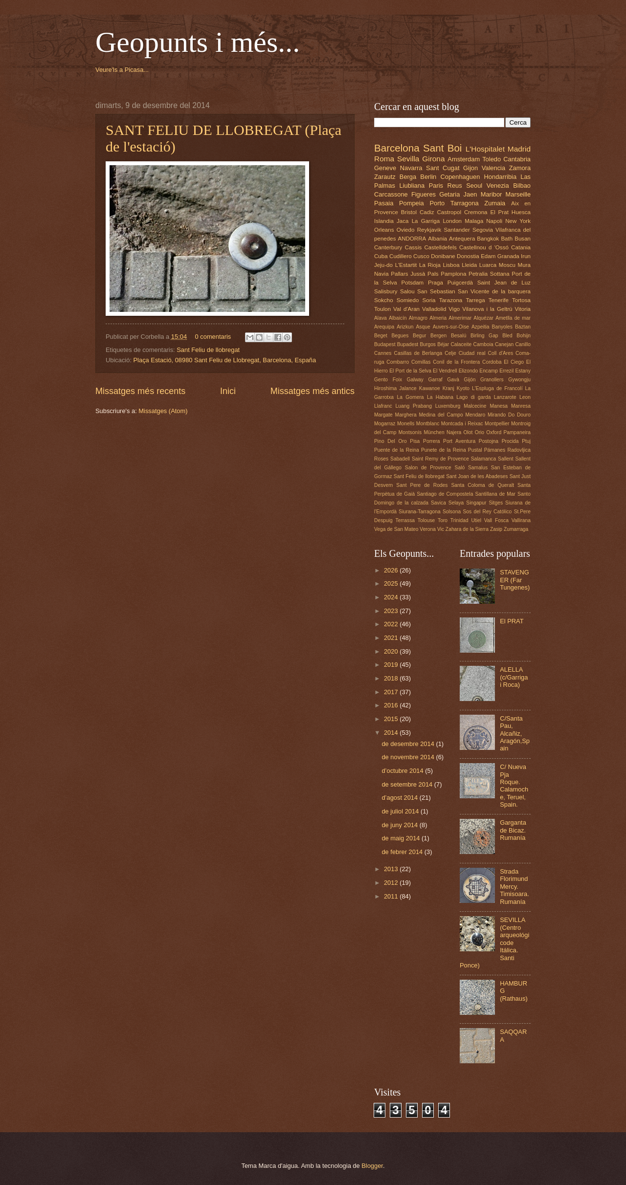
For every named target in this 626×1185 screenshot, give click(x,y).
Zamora (520, 168)
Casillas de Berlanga (418, 353)
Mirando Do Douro (509, 414)
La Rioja (430, 265)
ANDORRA (412, 238)
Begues (400, 335)
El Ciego (514, 362)
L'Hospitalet (485, 149)
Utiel (476, 520)
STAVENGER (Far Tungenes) (515, 580)
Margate (383, 414)
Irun (526, 256)
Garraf (435, 379)
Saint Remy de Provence (440, 458)
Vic (440, 529)
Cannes (383, 353)
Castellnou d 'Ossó (484, 247)
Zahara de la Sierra (467, 529)
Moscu (507, 265)
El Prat (499, 212)
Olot (468, 432)
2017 (392, 692)
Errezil (506, 370)
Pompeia (411, 203)
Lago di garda (473, 397)
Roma (384, 158)
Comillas (420, 362)
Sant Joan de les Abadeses (477, 476)
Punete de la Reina (443, 450)
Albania (437, 238)
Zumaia (494, 203)
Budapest (385, 344)
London (452, 221)
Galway (415, 379)
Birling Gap (484, 335)
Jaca (402, 221)
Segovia (482, 230)
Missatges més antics (312, 391)
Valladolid (434, 309)
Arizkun (405, 326)
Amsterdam (463, 159)
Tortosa (521, 300)
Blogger (372, 1165)
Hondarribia (500, 176)
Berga (408, 176)
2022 (392, 624)
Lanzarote (505, 397)
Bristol (409, 212)
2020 (392, 651)
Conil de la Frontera (456, 362)
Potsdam (413, 282)
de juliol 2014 (400, 811)
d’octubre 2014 (403, 770)
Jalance (408, 388)
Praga (435, 282)
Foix (397, 379)
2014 (392, 732)
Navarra (411, 168)
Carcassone (391, 194)
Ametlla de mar (513, 318)
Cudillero (400, 256)
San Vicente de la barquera (494, 291)
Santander (457, 230)
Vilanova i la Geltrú (487, 309)
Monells (405, 423)
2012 (392, 882)
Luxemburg (448, 406)
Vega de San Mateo (396, 529)
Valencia (493, 168)
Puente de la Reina (396, 450)
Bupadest (408, 344)
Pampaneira (517, 432)
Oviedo (406, 230)
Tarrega (475, 300)
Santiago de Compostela (445, 494)
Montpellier (497, 423)
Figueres (423, 194)
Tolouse (426, 520)
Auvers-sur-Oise (451, 326)
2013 (392, 869)
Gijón (469, 379)
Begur (419, 335)
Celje (450, 353)
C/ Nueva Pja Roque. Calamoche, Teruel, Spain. (514, 785)
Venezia (498, 185)
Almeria (438, 318)
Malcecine (475, 406)
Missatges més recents (140, 391)
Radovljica (519, 450)
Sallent (505, 458)
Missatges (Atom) (162, 411)
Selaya (456, 502)
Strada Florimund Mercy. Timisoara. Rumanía (514, 886)
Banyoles (502, 326)
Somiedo (408, 300)
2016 (392, 705)
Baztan (523, 326)
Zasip (496, 529)
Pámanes (495, 450)
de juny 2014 (400, 825)
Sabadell (400, 458)
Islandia (384, 221)
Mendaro (476, 414)
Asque (423, 326)
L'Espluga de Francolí (497, 388)
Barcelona (397, 148)
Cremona (476, 212)
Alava (380, 318)
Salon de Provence (428, 467)
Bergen (438, 335)
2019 (392, 664)
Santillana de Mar (495, 494)
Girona (433, 158)
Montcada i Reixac (462, 423)
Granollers (492, 379)
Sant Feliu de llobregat (208, 349)
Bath (507, 238)
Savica (438, 502)
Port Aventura (459, 441)
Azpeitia (480, 326)
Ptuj (526, 441)
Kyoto (463, 388)
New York (518, 221)
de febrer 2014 (402, 852)
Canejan (504, 344)
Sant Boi (442, 148)
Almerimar (459, 318)
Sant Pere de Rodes (421, 485)
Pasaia (383, 203)
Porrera (431, 441)
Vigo (454, 309)
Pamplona (453, 274)
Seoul (474, 185)
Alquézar (483, 318)
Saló (460, 467)
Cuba (381, 256)
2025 (392, 583)
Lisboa (451, 265)
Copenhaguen (460, 176)
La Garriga (426, 221)
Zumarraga (516, 529)
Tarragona (464, 203)
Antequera (462, 238)
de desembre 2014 (408, 743)
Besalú (458, 335)
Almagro (418, 318)
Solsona (452, 511)
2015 (392, 719)
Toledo (491, 159)
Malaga (474, 221)
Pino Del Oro (390, 441)
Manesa (499, 406)
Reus (454, 185)
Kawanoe (429, 388)
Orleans (384, 230)
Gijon (470, 168)
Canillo (522, 344)
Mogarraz (385, 423)
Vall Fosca (496, 520)
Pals (433, 274)
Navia (381, 274)
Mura (524, 265)
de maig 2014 (401, 838)
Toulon (382, 309)
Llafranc (383, 406)
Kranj (448, 388)
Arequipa (384, 326)
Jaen (470, 194)
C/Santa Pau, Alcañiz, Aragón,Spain (515, 733)
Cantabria (517, 159)
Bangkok (488, 238)
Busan (522, 238)
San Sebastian (436, 291)
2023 (392, 610)
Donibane (443, 256)
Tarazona (451, 300)
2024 (392, 597)
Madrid (519, 149)
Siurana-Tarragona (419, 511)
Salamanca (483, 458)
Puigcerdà (460, 282)
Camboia (483, 344)
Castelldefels (441, 247)
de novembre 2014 (408, 757)
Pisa (415, 441)
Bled (507, 335)
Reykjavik (429, 230)
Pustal (475, 450)
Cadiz (427, 212)
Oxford (493, 432)
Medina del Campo (441, 414)
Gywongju (519, 379)
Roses (381, 458)
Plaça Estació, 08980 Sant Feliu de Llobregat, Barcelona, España (225, 360)
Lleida (469, 265)
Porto (437, 203)
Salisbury (386, 291)
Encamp (488, 370)
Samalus (478, 467)
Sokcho (383, 300)
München (434, 432)
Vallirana (521, 520)
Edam (488, 256)
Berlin (428, 176)
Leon (525, 397)
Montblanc (428, 423)
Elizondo (468, 370)
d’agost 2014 (400, 797)
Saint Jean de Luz (504, 282)
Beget (380, 335)
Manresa (521, 406)
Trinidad (459, 520)
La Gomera (410, 397)
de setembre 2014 (407, 784)
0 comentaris (213, 336)
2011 (392, 896)
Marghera (406, 414)
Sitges (496, 502)
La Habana (440, 397)
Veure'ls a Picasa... (122, 69)
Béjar (443, 344)
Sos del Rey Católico (487, 511)
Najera (454, 432)
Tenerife (499, 300)
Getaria (449, 194)
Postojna (488, 441)
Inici (228, 391)
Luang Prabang (414, 406)
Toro (442, 520)
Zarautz (385, 176)
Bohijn (523, 335)
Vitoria (522, 309)
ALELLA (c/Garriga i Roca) (514, 677)
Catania (521, 247)
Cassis (413, 247)
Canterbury (388, 247)
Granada (508, 256)
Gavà (453, 379)
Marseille (518, 194)
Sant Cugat (442, 168)
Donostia (468, 256)
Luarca (487, 265)
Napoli (494, 221)
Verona (428, 529)
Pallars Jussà (408, 274)
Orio (479, 432)
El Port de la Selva (410, 370)
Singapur (476, 502)
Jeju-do (383, 265)
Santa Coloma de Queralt (482, 485)
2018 (392, 678)
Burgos (428, 344)
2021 (392, 637)
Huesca (521, 212)
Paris (436, 185)
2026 (392, 570)
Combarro (397, 362)
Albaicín (398, 318)
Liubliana (412, 185)
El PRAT (511, 621)
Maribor (491, 194)
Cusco (421, 256)
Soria (429, 300)
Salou (407, 291)
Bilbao (522, 185)
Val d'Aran (406, 309)
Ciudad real (472, 353)
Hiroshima (385, 388)
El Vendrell (445, 370)
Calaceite (460, 344)
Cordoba (492, 362)
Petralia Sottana (489, 274)
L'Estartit (406, 265)
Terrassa (405, 520)
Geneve (385, 168)
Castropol (449, 212)
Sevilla (408, 158)
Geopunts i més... (197, 42)
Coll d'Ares (500, 353)
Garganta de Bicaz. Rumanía (513, 830)
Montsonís (410, 432)
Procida (510, 441)
